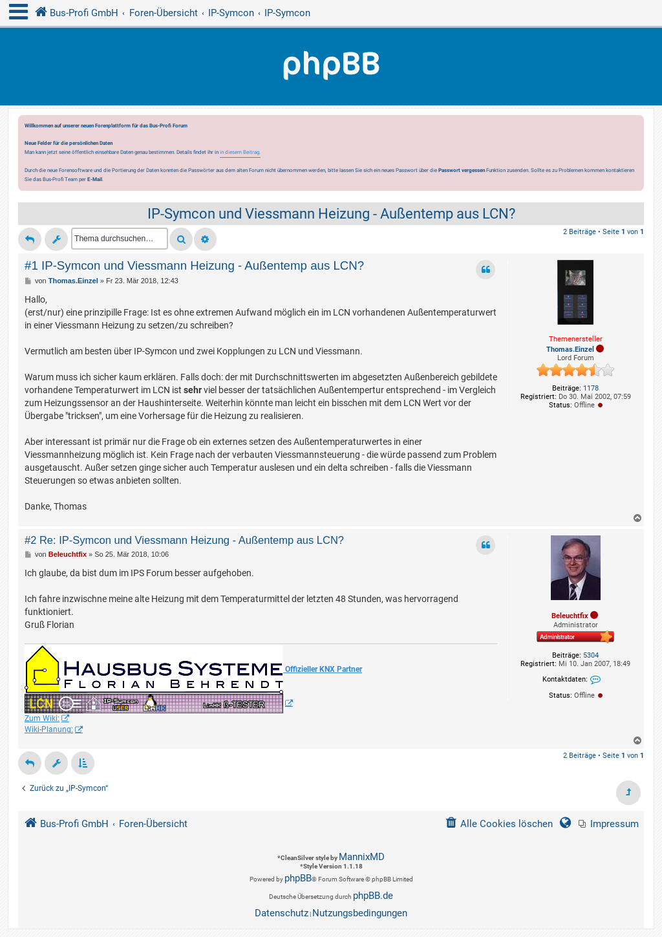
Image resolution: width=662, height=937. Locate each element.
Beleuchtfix (569, 616)
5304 (591, 655)
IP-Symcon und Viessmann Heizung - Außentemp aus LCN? (331, 214)
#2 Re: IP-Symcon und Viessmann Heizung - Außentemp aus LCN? (184, 540)
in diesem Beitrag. (240, 152)
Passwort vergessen (461, 170)
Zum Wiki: (42, 718)
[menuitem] (609, 824)
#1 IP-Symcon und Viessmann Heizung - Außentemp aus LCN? (194, 265)
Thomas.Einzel (570, 349)
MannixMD (362, 857)
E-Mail (94, 179)
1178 (591, 388)
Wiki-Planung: (49, 729)
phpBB (298, 878)
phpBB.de (373, 895)
